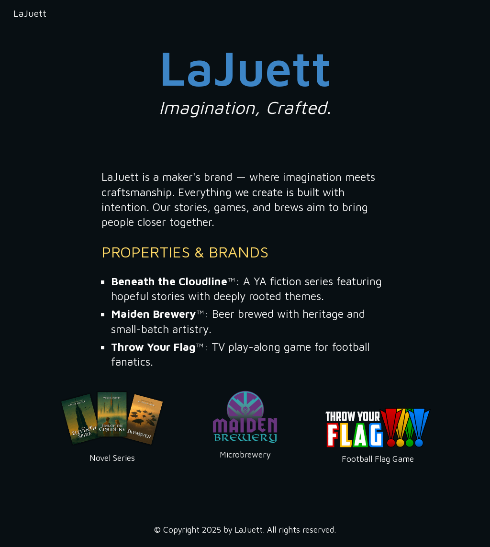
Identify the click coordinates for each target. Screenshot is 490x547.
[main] (245, 78)
